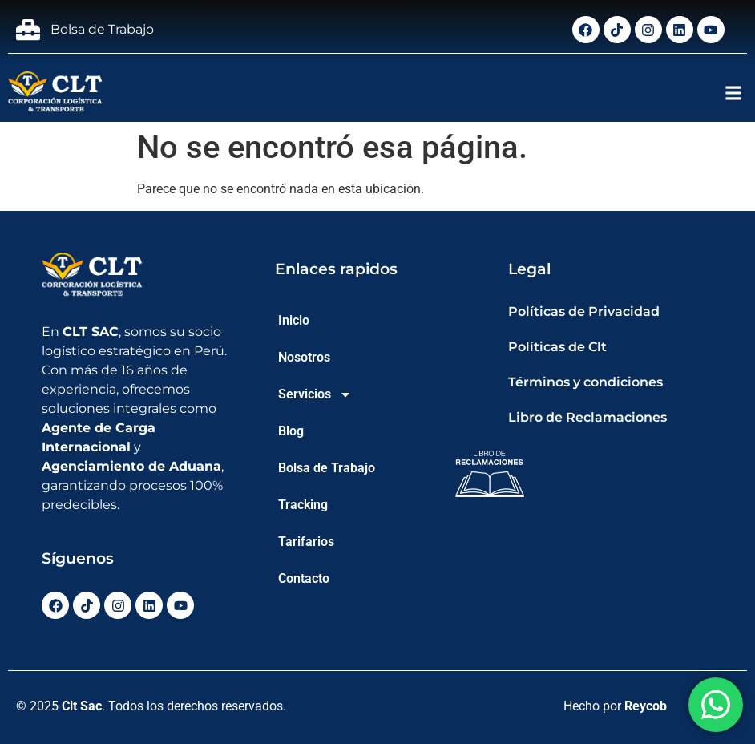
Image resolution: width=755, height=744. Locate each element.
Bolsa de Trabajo (326, 467)
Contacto (303, 578)
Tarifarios (306, 541)
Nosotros (304, 357)
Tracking (303, 504)
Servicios (315, 394)
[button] (734, 92)
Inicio (293, 320)
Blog (291, 431)
